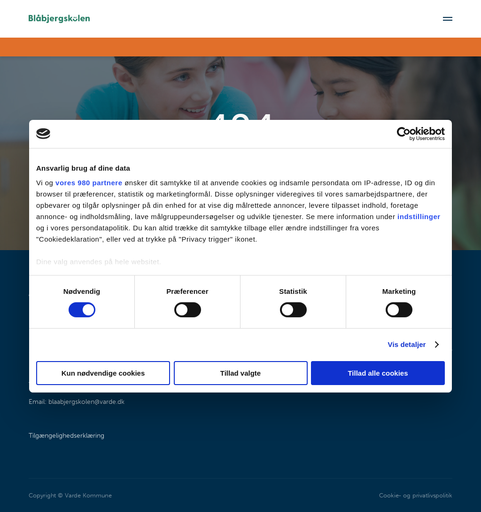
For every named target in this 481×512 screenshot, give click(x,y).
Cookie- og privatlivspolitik (415, 495)
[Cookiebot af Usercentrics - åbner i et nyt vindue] (404, 133)
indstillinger (419, 217)
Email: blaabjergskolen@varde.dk (76, 402)
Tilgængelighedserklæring (66, 436)
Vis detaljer (407, 344)
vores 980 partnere (88, 183)
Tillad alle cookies (378, 373)
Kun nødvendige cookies (103, 373)
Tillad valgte (240, 373)
